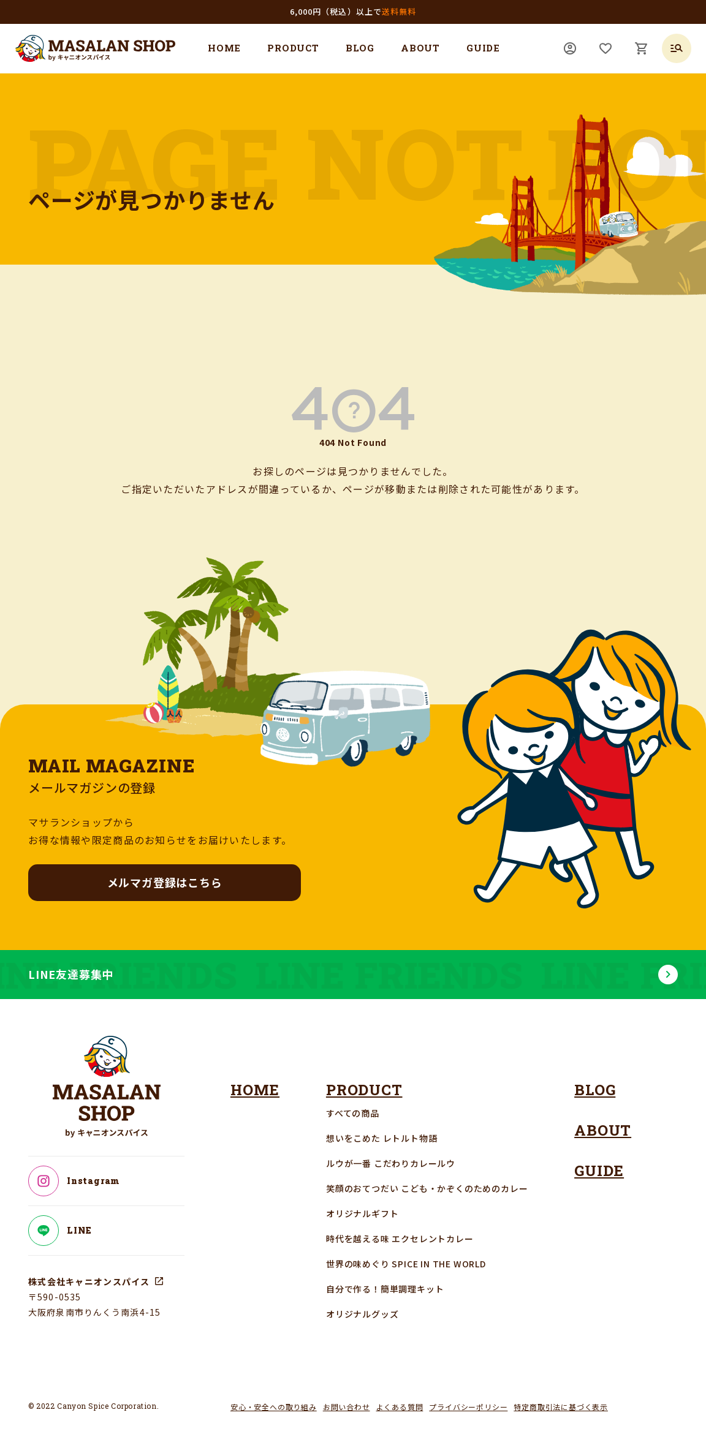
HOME (224, 48)
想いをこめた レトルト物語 (381, 1138)
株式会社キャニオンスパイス (89, 1281)
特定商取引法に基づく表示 (561, 1406)
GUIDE (483, 48)
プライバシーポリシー (468, 1406)
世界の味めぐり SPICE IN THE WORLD (406, 1264)
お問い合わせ (346, 1406)
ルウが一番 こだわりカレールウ (390, 1163)
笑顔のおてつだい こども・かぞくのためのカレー (427, 1188)
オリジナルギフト (362, 1213)
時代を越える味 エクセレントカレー (400, 1238)
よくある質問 (399, 1406)
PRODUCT (293, 48)
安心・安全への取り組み (273, 1406)
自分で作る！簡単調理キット (385, 1289)
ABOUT (420, 48)
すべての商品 (352, 1113)
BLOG (360, 48)
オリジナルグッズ (362, 1314)
